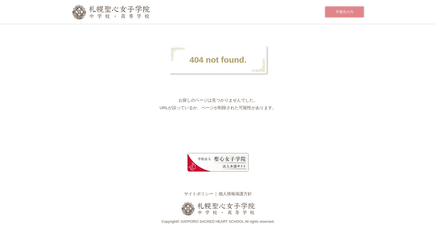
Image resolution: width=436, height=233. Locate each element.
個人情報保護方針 (235, 193)
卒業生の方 (345, 12)
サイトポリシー (198, 193)
